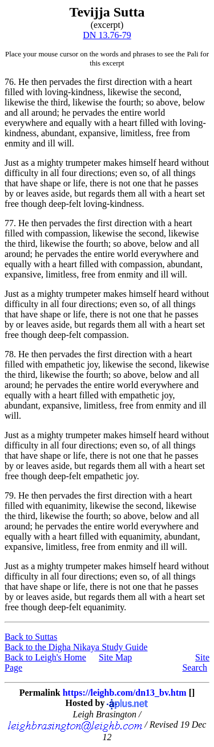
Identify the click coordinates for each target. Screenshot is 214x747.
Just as (17, 163)
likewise (122, 92)
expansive (97, 133)
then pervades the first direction (89, 82)
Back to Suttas (31, 637)
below (194, 102)
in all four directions (78, 173)
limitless (135, 133)
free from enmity (112, 274)
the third (52, 102)
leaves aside (48, 193)
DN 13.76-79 (107, 35)
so (150, 102)
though (33, 204)
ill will (60, 143)
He (23, 82)
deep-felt (65, 204)
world (154, 112)
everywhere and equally (48, 123)
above (167, 102)
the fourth (123, 102)
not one (132, 183)
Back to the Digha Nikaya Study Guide (76, 647)
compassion (66, 233)
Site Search (195, 662)
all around (38, 112)
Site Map (115, 657)
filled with (23, 92)
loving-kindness (74, 92)
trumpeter (83, 163)
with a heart (170, 82)
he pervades (83, 112)
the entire (124, 112)
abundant (58, 133)
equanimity (65, 506)
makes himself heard (141, 163)
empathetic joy (71, 364)
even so (133, 173)
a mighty (47, 163)
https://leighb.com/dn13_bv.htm (125, 692)
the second (159, 92)
